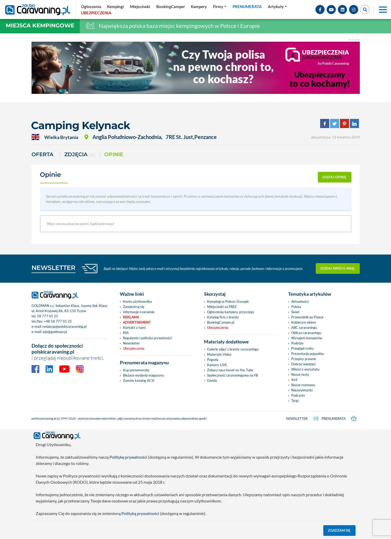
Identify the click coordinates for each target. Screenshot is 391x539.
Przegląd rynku (302, 348)
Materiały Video (219, 354)
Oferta (42, 154)
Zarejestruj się (133, 307)
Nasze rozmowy (303, 385)
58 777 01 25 (47, 316)
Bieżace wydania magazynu (143, 375)
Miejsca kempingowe (40, 25)
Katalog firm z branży (223, 317)
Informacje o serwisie (138, 312)
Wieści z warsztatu (305, 369)
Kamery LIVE (217, 365)
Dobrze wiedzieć (303, 364)
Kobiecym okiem (303, 322)
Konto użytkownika (137, 301)
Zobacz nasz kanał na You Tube (230, 370)
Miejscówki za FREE (222, 307)
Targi (295, 400)
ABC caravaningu (304, 327)
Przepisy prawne (303, 359)
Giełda (212, 380)
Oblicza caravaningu (306, 333)
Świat (295, 312)
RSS (126, 333)
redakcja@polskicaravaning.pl (64, 326)
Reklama (131, 317)
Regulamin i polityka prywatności (147, 338)
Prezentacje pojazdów (307, 354)
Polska (296, 307)
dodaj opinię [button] (334, 177)
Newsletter (131, 343)
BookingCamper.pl (220, 322)
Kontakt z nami (134, 327)
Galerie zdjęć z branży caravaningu (233, 349)
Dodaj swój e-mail (337, 268)
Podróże (297, 343)
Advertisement (137, 322)
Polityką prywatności (140, 513)
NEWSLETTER (54, 267)
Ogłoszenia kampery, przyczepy (230, 312)
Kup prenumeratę (136, 370)
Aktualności (300, 301)
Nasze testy (300, 374)
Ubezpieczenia (133, 348)
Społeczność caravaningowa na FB (232, 375)
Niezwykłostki (302, 390)
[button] (277, 6)
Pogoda (212, 360)
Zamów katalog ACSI (138, 380)
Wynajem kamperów (306, 338)
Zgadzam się (339, 530)
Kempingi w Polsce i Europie (228, 301)
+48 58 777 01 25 (58, 321)
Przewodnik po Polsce (307, 317)
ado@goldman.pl (54, 332)
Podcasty (298, 395)
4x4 (294, 380)
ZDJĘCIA (79, 154)
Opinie (113, 154)
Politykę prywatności (128, 457)
